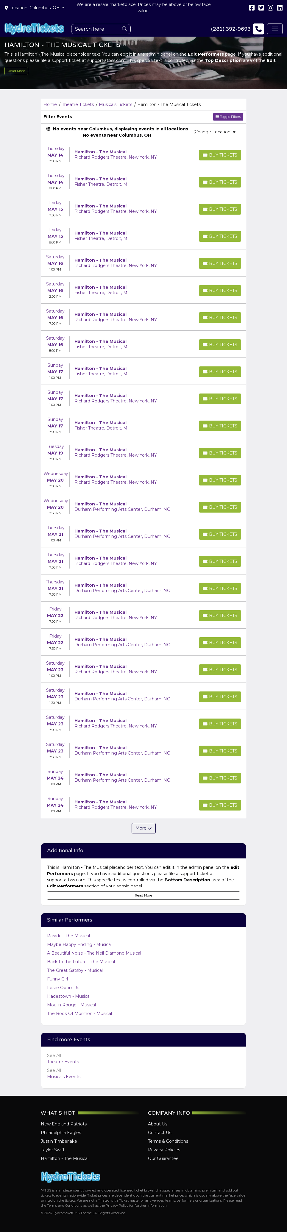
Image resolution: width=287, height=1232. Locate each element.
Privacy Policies (164, 1150)
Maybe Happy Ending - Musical (79, 944)
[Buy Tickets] (220, 155)
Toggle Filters (228, 117)
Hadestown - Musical (69, 996)
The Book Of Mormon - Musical (79, 1013)
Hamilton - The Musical (64, 1158)
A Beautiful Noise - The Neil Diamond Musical (94, 953)
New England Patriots (64, 1124)
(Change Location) (214, 132)
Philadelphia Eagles (61, 1132)
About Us (157, 1124)
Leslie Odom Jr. (63, 987)
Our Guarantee (163, 1158)
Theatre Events (63, 1061)
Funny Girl (57, 979)
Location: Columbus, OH (33, 7)
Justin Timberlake (59, 1141)
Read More (16, 71)
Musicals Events (63, 1076)
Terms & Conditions (168, 1141)
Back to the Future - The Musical (81, 961)
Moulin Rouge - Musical (71, 1005)
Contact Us (159, 1132)
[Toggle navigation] (275, 29)
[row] (143, 154)
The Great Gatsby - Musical (75, 970)
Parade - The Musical (68, 936)
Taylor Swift (53, 1150)
